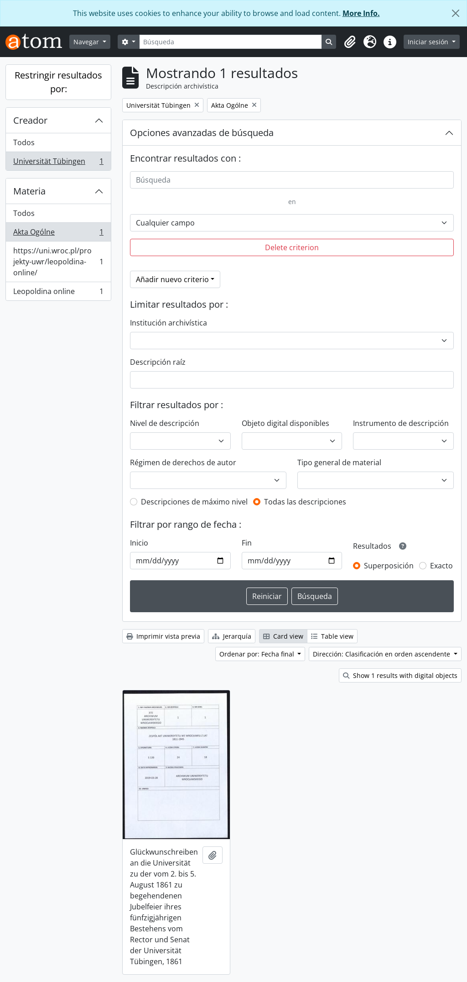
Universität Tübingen (58, 163)
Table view (332, 636)
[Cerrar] (456, 13)
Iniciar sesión (429, 41)
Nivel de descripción (164, 423)
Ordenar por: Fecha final (257, 654)
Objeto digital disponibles (285, 423)
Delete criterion (292, 247)
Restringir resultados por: (58, 82)
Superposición (389, 566)
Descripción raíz (158, 362)
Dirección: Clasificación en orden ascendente (382, 654)
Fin (247, 543)
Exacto (441, 566)
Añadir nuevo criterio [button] (172, 279)
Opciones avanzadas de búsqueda (202, 132)
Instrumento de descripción (401, 423)
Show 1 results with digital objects (400, 675)
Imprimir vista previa (163, 636)
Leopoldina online (58, 293)
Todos (24, 142)
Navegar (87, 41)
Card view (283, 636)
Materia (29, 191)
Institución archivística (168, 323)
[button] (350, 42)
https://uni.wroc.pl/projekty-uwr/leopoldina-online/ (58, 262)
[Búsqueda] (230, 42)
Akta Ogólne (58, 234)
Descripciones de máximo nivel (194, 502)
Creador (30, 120)
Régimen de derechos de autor (183, 462)
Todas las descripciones (305, 502)
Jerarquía (231, 636)
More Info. (361, 13)
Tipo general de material (339, 462)
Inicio (139, 543)
